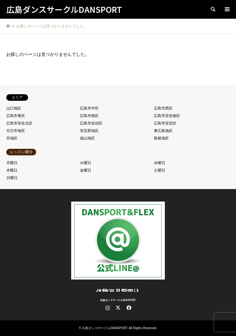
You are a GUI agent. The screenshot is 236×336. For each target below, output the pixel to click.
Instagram (108, 307)
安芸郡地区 (89, 131)
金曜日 (85, 170)
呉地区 (11, 138)
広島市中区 (89, 108)
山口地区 (13, 108)
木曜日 (11, 170)
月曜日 (11, 163)
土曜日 (159, 170)
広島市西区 (163, 108)
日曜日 (11, 178)
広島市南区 (89, 116)
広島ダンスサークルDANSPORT (118, 300)
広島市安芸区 (165, 123)
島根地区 (161, 138)
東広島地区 (163, 131)
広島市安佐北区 (19, 123)
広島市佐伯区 (91, 123)
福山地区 (87, 138)
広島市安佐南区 (167, 116)
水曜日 (159, 163)
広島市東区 (15, 116)
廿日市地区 (15, 131)
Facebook (128, 307)
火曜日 (85, 163)
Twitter (118, 307)
